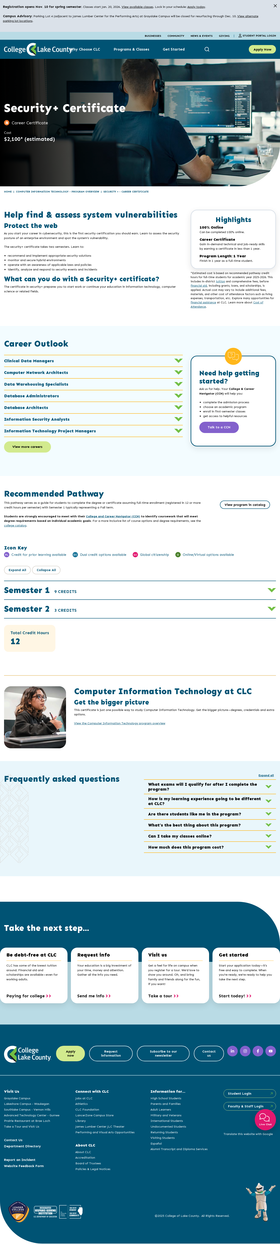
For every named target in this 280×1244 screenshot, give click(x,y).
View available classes (137, 7)
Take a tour (160, 996)
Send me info (90, 996)
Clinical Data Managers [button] (93, 360)
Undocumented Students (168, 1127)
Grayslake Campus (17, 1098)
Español (155, 1144)
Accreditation (85, 1158)
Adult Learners (160, 1110)
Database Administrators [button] (93, 395)
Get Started (174, 49)
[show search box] (207, 49)
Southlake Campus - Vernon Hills (27, 1110)
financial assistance (203, 302)
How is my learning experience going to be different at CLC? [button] (210, 802)
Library (80, 1121)
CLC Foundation (87, 1110)
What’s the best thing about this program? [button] (210, 825)
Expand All (17, 570)
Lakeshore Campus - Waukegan (26, 1104)
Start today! (232, 996)
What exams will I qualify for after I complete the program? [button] (210, 787)
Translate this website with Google (247, 1134)
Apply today (196, 7)
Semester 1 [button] (40, 590)
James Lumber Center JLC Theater (99, 1127)
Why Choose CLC (85, 49)
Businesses (153, 35)
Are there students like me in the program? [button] (210, 814)
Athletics (81, 1104)
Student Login (239, 1094)
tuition (220, 281)
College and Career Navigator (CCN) (113, 516)
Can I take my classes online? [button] (210, 836)
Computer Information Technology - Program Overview (57, 191)
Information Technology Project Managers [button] (93, 430)
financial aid (199, 285)
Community (175, 35)
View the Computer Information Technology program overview (119, 724)
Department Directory (22, 1146)
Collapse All (46, 570)
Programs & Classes (131, 49)
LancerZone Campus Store (94, 1115)
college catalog (15, 526)
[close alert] (275, 6)
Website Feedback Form (24, 1166)
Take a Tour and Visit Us (21, 1127)
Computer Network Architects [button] (93, 372)
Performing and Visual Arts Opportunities (104, 1132)
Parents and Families (165, 1104)
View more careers (28, 447)
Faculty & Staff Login (245, 1107)
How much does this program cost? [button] (210, 847)
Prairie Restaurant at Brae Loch (27, 1121)
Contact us (208, 1054)
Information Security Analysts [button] (93, 419)
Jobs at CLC (83, 1098)
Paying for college (25, 996)
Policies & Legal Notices (92, 1169)
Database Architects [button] (93, 407)
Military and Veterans (165, 1115)
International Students (166, 1121)
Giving (224, 35)
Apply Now (262, 49)
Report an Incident (19, 1160)
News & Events (201, 35)
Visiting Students (162, 1138)
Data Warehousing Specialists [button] (93, 384)
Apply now (70, 1054)
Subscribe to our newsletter (162, 1054)
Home (8, 191)
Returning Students (163, 1132)
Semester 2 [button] (40, 609)
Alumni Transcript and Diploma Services (178, 1149)
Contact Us (13, 1140)
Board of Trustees (88, 1163)
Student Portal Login (257, 36)
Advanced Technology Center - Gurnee (31, 1115)
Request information (111, 1054)
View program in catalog (245, 505)
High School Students (165, 1098)
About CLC (83, 1152)
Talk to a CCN (219, 428)
